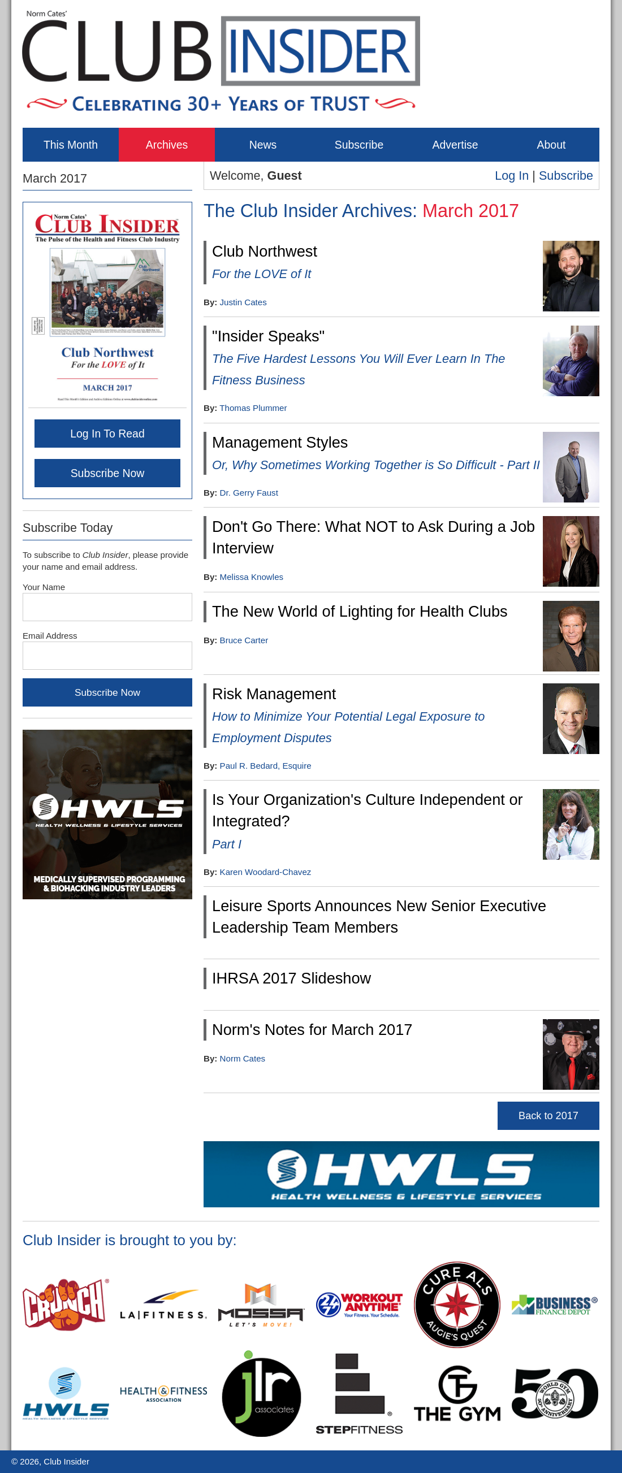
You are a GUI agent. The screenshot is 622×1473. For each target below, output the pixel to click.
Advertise (455, 144)
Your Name (44, 587)
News (263, 144)
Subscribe (359, 144)
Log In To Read (107, 433)
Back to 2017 (548, 1115)
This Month (71, 144)
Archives (167, 144)
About (551, 144)
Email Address (50, 635)
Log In (512, 175)
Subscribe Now (108, 473)
